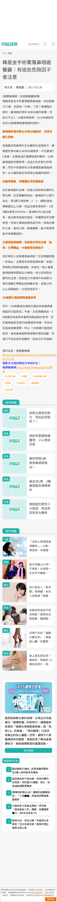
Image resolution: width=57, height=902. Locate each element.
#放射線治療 (40, 376)
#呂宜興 (8, 389)
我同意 (50, 899)
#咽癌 (24, 376)
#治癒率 (20, 383)
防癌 (10, 53)
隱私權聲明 (38, 893)
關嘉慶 (20, 87)
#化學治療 (10, 376)
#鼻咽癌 (34, 383)
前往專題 (28, 750)
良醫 (4, 53)
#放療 (7, 383)
